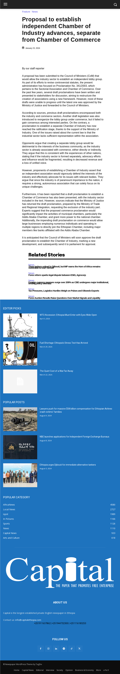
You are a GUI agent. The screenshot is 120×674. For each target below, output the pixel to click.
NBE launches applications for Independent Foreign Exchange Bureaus (74, 436)
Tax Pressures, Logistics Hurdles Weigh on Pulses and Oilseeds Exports (63, 290)
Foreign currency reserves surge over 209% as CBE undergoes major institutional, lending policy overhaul (68, 283)
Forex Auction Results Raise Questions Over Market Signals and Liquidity (64, 298)
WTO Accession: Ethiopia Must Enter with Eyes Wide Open (68, 315)
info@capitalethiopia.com (28, 619)
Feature (27, 11)
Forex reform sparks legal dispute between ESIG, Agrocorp (57, 275)
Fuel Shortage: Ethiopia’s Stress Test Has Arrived (64, 343)
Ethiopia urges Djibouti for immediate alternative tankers (68, 464)
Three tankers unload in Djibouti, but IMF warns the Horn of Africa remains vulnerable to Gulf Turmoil (64, 267)
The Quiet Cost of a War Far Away (56, 371)
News (35, 11)
